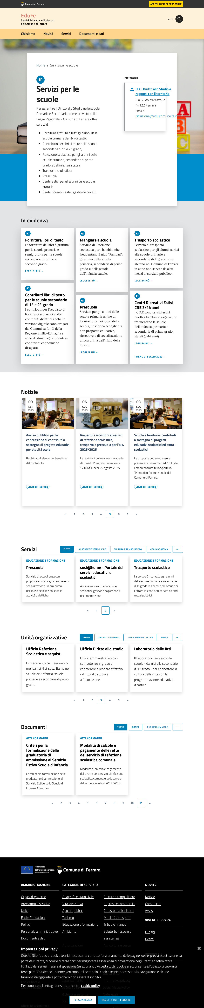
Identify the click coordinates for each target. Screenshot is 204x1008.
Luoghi (150, 932)
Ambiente (69, 931)
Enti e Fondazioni (33, 917)
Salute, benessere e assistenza (117, 935)
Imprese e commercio (119, 903)
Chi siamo (28, 33)
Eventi (149, 939)
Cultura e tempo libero (119, 896)
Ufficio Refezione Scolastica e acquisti (44, 651)
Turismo (68, 917)
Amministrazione (36, 884)
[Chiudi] (199, 947)
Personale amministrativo (39, 931)
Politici (25, 924)
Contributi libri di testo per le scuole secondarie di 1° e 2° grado (46, 300)
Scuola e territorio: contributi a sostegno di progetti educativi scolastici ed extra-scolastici (155, 442)
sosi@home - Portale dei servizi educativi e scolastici (101, 572)
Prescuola (88, 307)
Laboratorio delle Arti (152, 649)
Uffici (24, 910)
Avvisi (149, 910)
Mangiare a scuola (96, 240)
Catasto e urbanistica (119, 910)
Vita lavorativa (72, 903)
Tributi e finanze (115, 924)
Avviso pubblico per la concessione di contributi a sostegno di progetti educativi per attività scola (48, 442)
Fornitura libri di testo (44, 240)
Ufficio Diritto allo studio (102, 649)
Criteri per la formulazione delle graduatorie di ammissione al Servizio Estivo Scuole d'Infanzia (47, 755)
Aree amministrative (35, 903)
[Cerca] (179, 19)
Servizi (66, 33)
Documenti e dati (91, 33)
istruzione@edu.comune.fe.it (156, 116)
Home (40, 65)
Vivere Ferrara (158, 920)
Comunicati (153, 903)
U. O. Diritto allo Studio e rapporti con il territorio (153, 91)
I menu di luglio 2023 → (150, 356)
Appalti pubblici (72, 910)
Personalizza (82, 1000)
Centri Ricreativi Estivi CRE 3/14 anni (153, 305)
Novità (48, 33)
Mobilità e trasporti (117, 917)
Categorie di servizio (80, 884)
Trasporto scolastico (152, 240)
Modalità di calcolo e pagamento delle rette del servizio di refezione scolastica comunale (100, 752)
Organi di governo (33, 896)
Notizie (150, 896)
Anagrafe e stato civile (78, 896)
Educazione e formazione (80, 924)
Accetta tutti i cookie (116, 1000)
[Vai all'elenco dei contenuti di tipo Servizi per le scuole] (37, 487)
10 (132, 803)
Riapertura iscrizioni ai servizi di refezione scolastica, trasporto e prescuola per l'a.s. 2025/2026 (102, 442)
